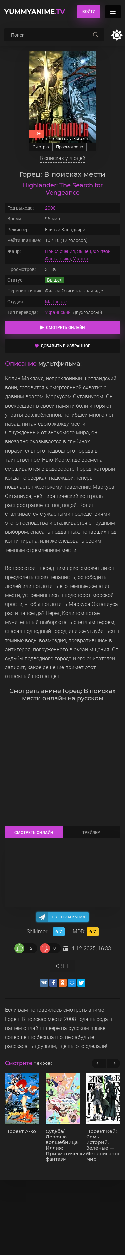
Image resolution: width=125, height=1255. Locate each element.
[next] (113, 1063)
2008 (50, 208)
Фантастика (58, 258)
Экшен (84, 251)
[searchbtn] (95, 34)
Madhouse (56, 301)
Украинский (58, 312)
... (91, 146)
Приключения (60, 251)
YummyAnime (34, 12)
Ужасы (80, 258)
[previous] (99, 1063)
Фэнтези (102, 251)
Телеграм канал (68, 917)
